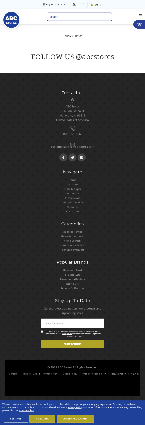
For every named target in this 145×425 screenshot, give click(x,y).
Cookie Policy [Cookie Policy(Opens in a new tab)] (26, 410)
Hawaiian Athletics (72, 299)
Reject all (42, 418)
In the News (72, 217)
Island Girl (72, 303)
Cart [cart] (98, 5)
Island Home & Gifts (72, 265)
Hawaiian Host (72, 290)
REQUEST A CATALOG (56, 4)
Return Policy (118, 394)
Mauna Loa (72, 294)
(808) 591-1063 (72, 154)
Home (72, 199)
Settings (15, 418)
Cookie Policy (70, 394)
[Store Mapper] (74, 5)
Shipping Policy (72, 222)
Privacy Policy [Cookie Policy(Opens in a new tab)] (75, 407)
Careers (13, 394)
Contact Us (72, 213)
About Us (72, 204)
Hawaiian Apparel (72, 256)
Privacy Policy (67, 354)
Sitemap (72, 226)
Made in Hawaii (72, 251)
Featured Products (73, 269)
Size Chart (72, 231)
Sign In (135, 394)
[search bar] (79, 17)
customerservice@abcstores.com (72, 166)
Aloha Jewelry (72, 260)
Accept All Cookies (75, 418)
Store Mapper (72, 208)
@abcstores (95, 56)
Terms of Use (30, 394)
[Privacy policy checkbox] (42, 351)
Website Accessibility (94, 394)
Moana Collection (72, 308)
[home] (23, 17)
